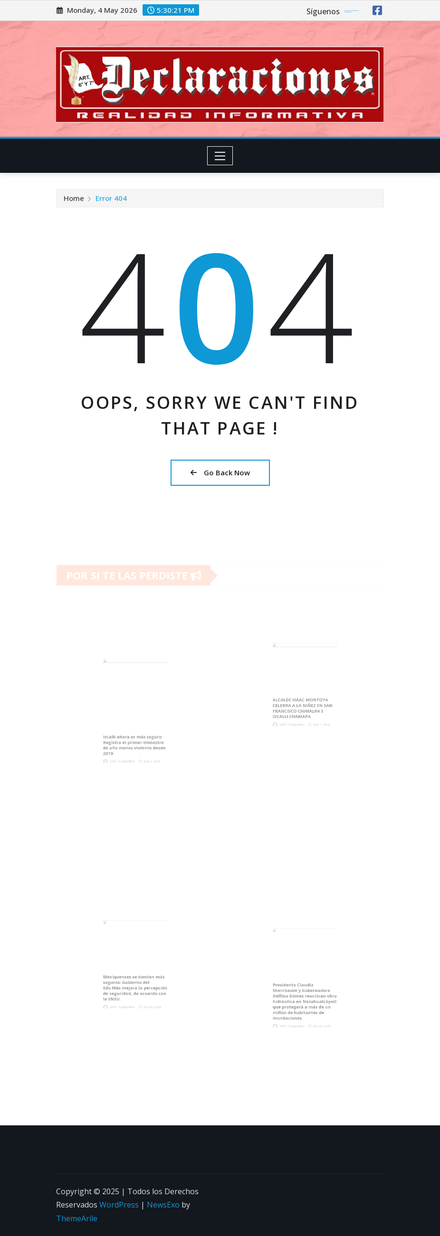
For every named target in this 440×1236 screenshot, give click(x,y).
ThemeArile (76, 1218)
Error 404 (111, 200)
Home (74, 200)
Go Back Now (220, 472)
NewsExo (163, 1204)
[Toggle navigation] (220, 155)
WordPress (119, 1204)
